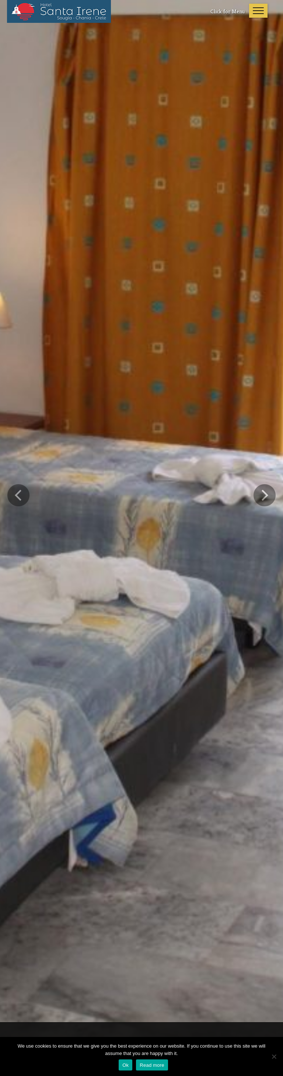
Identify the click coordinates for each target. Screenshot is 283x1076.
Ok (125, 1065)
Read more (152, 1065)
